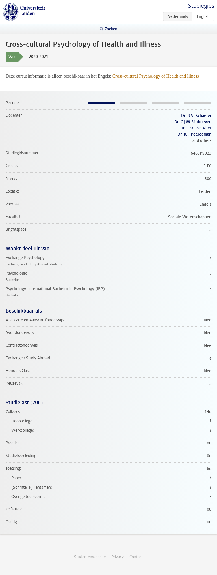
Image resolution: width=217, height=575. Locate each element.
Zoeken (111, 29)
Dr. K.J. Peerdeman (194, 134)
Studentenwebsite (90, 557)
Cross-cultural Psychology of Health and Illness (155, 76)
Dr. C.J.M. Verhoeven (192, 122)
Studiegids (201, 6)
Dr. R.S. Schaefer (196, 115)
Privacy (117, 557)
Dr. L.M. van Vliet (195, 128)
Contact (136, 557)
